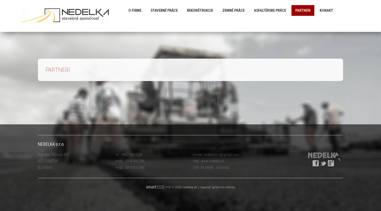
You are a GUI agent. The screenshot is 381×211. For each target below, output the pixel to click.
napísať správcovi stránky (217, 187)
